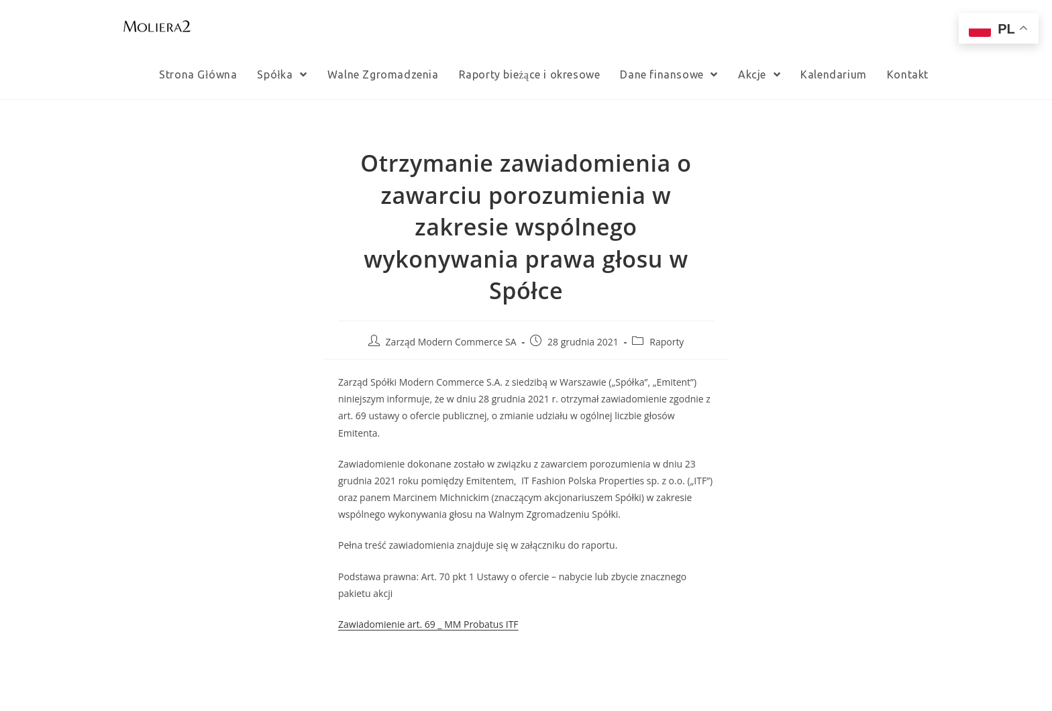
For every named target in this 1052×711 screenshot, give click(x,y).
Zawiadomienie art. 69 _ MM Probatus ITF (428, 624)
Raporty (666, 341)
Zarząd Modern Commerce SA (451, 341)
